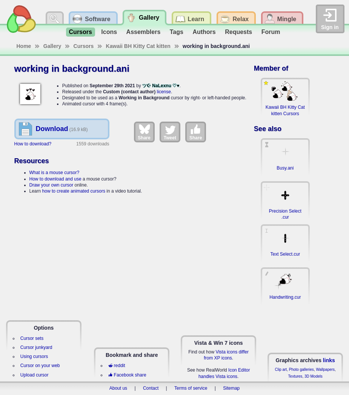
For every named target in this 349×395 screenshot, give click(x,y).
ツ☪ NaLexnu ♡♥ (160, 85)
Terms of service (190, 388)
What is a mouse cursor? (54, 172)
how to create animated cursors (73, 191)
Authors (203, 32)
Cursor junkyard (36, 347)
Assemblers (143, 32)
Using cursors (34, 356)
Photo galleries (301, 369)
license (164, 91)
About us (118, 388)
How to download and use (55, 179)
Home (24, 46)
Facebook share (127, 375)
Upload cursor (34, 375)
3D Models (313, 376)
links (329, 360)
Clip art (281, 369)
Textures (295, 376)
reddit (116, 365)
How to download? (33, 144)
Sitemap (231, 388)
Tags (176, 32)
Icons (109, 32)
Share (144, 131)
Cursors (80, 32)
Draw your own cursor (51, 185)
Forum (270, 32)
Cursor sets (31, 338)
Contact (150, 388)
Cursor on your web (40, 365)
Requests (238, 32)
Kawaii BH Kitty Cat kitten (138, 46)
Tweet (170, 131)
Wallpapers (325, 369)
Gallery (52, 46)
